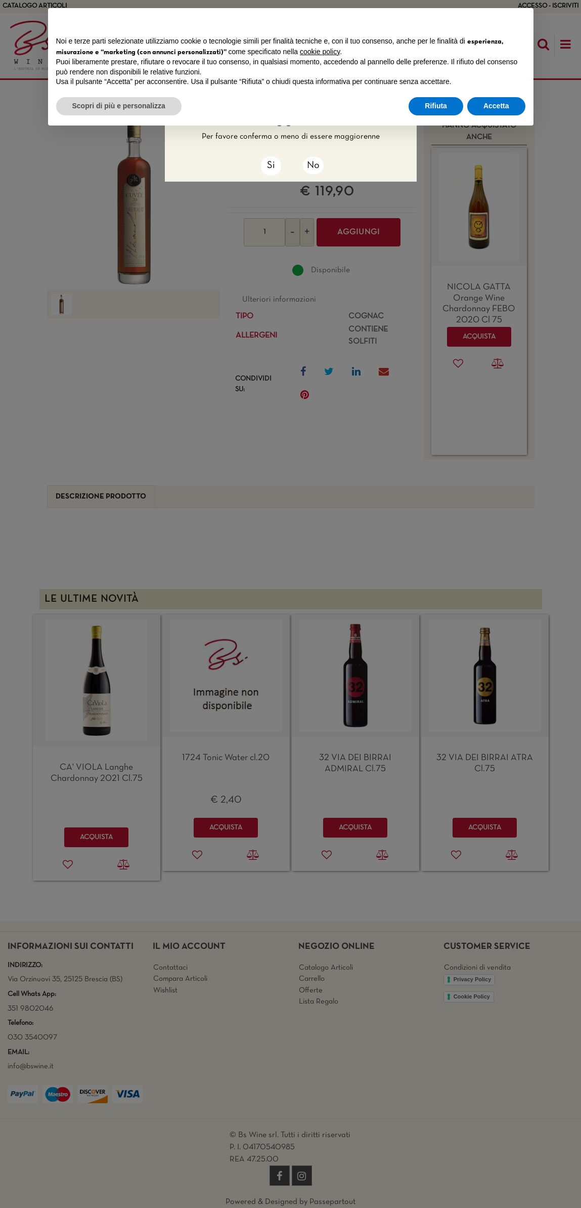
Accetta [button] (496, 106)
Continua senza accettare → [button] (478, 21)
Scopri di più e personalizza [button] (118, 106)
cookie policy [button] (320, 52)
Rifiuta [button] (436, 106)
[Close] (271, 166)
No (313, 165)
